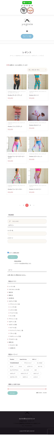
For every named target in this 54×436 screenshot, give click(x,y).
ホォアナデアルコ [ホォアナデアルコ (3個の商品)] (14, 369)
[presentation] (20, 248)
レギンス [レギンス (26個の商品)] (35, 376)
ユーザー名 (10, 230)
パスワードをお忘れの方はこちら (22, 263)
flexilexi (10, 91)
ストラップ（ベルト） (15, 330)
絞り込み (12, 392)
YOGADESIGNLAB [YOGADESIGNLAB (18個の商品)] (14, 362)
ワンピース (13, 312)
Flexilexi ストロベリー (35, 188)
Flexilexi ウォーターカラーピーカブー (16, 156)
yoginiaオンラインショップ (23, 55)
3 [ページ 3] (30, 205)
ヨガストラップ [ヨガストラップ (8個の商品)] (24, 373)
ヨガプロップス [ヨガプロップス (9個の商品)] (13, 376)
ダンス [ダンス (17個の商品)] (11, 366)
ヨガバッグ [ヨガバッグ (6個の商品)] (36, 373)
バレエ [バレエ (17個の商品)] (20, 366)
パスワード (10, 237)
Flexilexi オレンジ (34, 95)
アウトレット (12, 318)
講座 (10, 294)
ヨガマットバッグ (14, 336)
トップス (12, 306)
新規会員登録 (17, 261)
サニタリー (13, 344)
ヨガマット (11, 321)
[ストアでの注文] (37, 70)
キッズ (11, 315)
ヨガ (40, 91)
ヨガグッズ (11, 324)
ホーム (11, 55)
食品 (10, 292)
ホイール (12, 327)
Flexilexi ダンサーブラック (15, 95)
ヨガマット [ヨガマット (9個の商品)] (25, 376)
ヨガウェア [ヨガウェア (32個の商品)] (12, 373)
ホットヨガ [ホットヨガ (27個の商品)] (26, 369)
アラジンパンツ (14, 303)
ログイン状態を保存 (13, 252)
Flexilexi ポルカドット (35, 125)
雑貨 (10, 341)
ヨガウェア (34, 55)
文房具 (11, 347)
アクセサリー (12, 339)
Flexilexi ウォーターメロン (15, 188)
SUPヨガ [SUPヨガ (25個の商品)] (34, 359)
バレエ (22, 91)
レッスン (11, 286)
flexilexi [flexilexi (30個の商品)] (12, 359)
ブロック (12, 333)
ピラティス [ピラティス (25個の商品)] (29, 366)
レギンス (17, 92)
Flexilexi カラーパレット (35, 156)
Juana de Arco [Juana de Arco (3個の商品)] (23, 359)
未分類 (10, 297)
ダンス (18, 91)
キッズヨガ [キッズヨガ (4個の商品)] (39, 362)
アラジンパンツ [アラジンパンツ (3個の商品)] (27, 362)
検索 (10, 221)
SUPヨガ (15, 91)
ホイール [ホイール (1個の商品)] (40, 366)
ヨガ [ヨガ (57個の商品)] (35, 369)
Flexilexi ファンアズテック (15, 126)
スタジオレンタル (13, 289)
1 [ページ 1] (23, 205)
